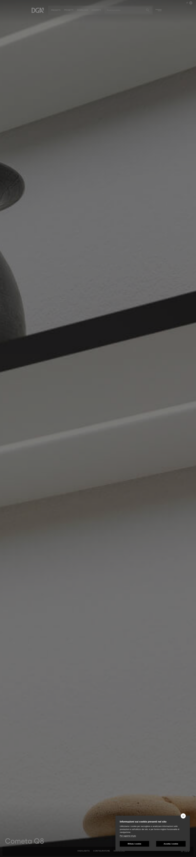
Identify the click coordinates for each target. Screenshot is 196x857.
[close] (183, 816)
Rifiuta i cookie (134, 844)
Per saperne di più (128, 836)
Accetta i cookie (171, 844)
